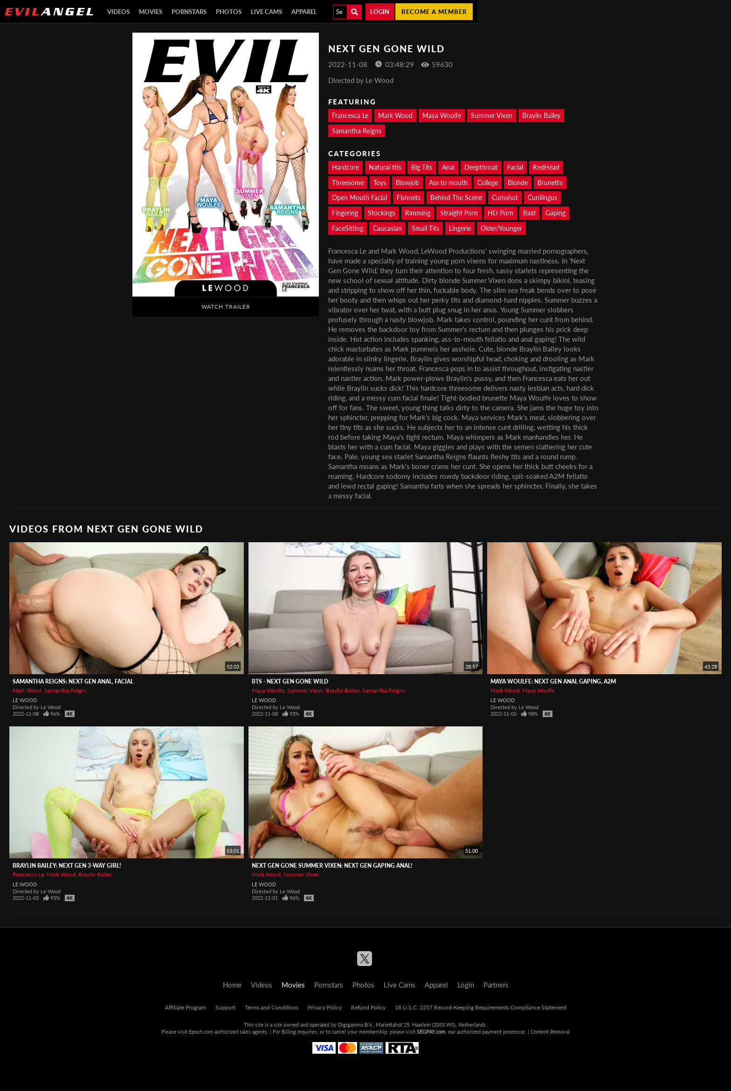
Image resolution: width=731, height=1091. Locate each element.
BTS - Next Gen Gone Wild (290, 681)
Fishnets (409, 197)
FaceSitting (347, 228)
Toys (379, 182)
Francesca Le (350, 115)
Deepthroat (480, 167)
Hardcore (345, 167)
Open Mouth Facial (359, 197)
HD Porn (500, 213)
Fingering (345, 213)
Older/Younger (501, 228)
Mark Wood (395, 115)
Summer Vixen (491, 115)
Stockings (381, 213)
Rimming (417, 213)
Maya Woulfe (441, 115)
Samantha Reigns (356, 131)
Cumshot (505, 197)
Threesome (348, 182)
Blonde (518, 182)
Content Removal (550, 1032)
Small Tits (425, 228)
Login (379, 11)
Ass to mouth (448, 182)
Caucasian (387, 228)
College (487, 182)
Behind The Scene (456, 197)
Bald (529, 213)
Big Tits (421, 167)
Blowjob (407, 182)
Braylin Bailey (541, 115)
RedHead (546, 167)
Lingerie (460, 228)
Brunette (550, 182)
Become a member (434, 11)
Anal (448, 167)
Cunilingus (542, 197)
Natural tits (385, 167)
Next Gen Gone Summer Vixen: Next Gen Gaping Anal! (332, 865)
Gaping (555, 213)
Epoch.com (201, 1032)
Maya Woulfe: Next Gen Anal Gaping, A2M (553, 681)
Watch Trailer (225, 306)
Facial (515, 167)
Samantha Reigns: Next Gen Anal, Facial (73, 681)
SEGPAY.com (431, 1032)
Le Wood (25, 700)
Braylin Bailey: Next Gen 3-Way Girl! (67, 865)
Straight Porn (459, 213)
